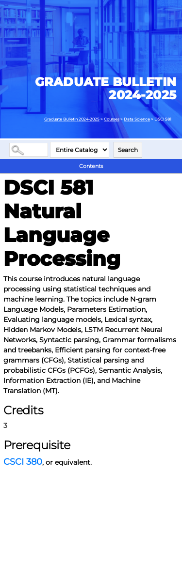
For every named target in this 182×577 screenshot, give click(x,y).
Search (128, 149)
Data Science (137, 119)
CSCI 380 (22, 461)
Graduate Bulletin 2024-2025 (71, 119)
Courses (111, 119)
